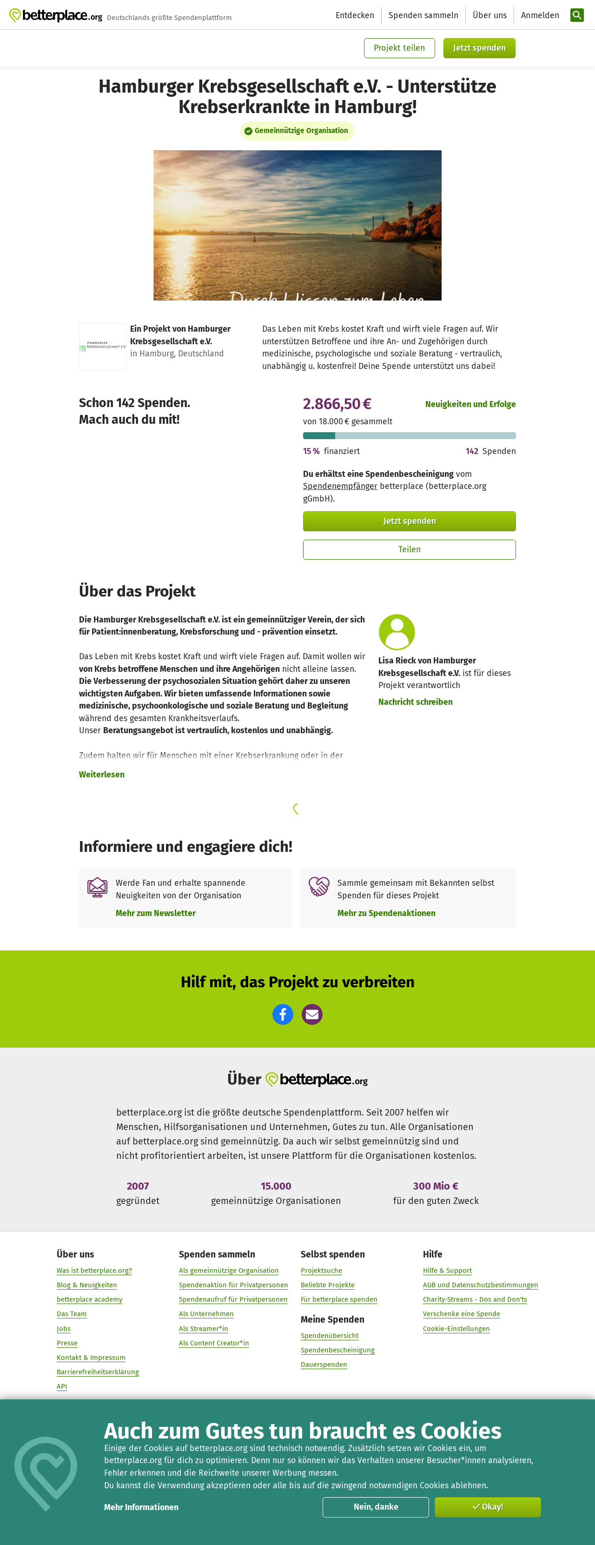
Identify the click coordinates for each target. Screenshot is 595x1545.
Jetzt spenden (479, 48)
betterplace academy (89, 1299)
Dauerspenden (324, 1364)
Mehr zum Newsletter (156, 913)
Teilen (409, 549)
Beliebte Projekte (328, 1285)
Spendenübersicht (329, 1335)
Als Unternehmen (206, 1314)
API (62, 1386)
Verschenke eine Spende (461, 1314)
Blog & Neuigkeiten (87, 1285)
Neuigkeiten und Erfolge (470, 404)
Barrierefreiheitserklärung (98, 1372)
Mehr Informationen (141, 1507)
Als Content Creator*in (214, 1343)
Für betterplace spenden (339, 1299)
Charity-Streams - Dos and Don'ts (475, 1299)
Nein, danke (376, 1507)
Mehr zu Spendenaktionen (386, 913)
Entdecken (355, 15)
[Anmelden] (539, 15)
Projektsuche (321, 1270)
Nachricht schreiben (415, 702)
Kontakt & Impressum (91, 1357)
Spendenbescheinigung (338, 1350)
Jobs (64, 1328)
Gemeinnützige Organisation (301, 131)
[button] (282, 1014)
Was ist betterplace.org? (94, 1270)
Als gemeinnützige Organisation (229, 1270)
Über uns (490, 15)
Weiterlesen (102, 774)
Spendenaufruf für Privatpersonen (233, 1299)
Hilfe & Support (447, 1270)
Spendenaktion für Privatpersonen (233, 1285)
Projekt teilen (399, 48)
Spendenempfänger (340, 486)
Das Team (72, 1314)
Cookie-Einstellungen (456, 1328)
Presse (67, 1343)
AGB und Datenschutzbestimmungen (480, 1285)
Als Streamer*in (203, 1328)
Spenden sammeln (423, 15)
